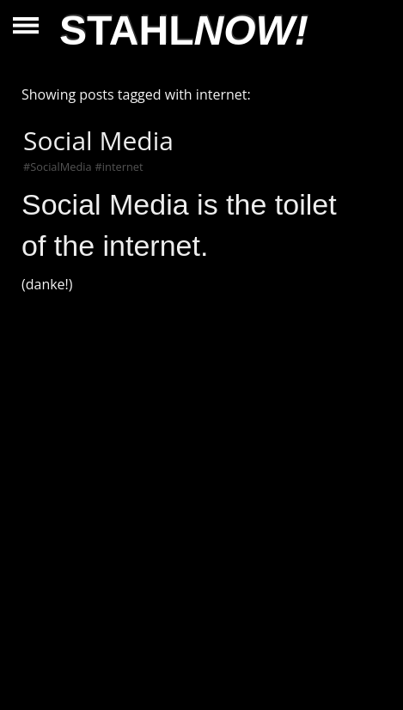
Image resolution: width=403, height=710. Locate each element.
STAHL (183, 30)
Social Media (98, 140)
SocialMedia (60, 166)
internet (122, 166)
